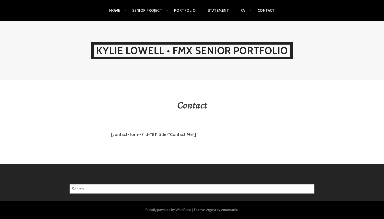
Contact (266, 10)
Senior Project (147, 10)
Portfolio (185, 10)
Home (114, 10)
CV (243, 10)
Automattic (229, 209)
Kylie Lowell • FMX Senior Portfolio (192, 51)
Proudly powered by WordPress (168, 209)
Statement (218, 10)
